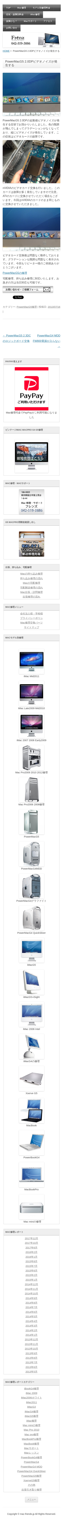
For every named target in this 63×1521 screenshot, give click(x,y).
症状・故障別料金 (15, 14)
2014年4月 (31, 1321)
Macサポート (30, 21)
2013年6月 (31, 1367)
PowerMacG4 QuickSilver (31, 1471)
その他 (31, 1485)
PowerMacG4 (31, 1462)
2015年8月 (31, 1261)
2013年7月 (31, 1362)
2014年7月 (31, 1307)
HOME (6, 51)
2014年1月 (31, 1335)
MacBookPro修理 (31, 1439)
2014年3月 (31, 1325)
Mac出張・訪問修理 (31, 592)
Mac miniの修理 (31, 1425)
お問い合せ (11, 28)
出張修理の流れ (31, 596)
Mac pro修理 (32, 1434)
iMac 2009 (31, 1393)
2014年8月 (31, 1302)
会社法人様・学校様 (31, 613)
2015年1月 (31, 1279)
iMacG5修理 (31, 1416)
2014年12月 (31, 1284)
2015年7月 (31, 1266)
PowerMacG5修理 (27, 307)
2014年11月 (31, 1289)
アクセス (48, 21)
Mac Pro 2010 (31, 1429)
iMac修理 (35, 14)
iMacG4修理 (31, 1411)
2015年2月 (31, 1275)
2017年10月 (31, 1243)
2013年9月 (31, 1353)
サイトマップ (31, 627)
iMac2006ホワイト (31, 1397)
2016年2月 (31, 1252)
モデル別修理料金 (41, 8)
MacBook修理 (31, 1443)
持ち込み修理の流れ (31, 578)
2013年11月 (31, 1344)
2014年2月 (31, 1330)
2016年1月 (31, 1257)
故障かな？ (11, 21)
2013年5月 (31, 1371)
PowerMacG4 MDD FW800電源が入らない (46, 341)
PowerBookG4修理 (31, 1457)
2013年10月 (31, 1348)
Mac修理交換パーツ (31, 622)
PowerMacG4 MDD (31, 1466)
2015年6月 (31, 1270)
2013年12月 (31, 1339)
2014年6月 (31, 1312)
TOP (8, 8)
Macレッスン (31, 1452)
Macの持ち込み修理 (31, 573)
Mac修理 (21, 8)
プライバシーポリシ (31, 618)
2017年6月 (31, 1247)
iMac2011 (31, 1402)
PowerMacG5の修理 (15, 273)
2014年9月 (31, 1298)
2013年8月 (31, 1358)
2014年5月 (31, 1316)
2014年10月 (31, 1293)
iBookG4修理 (31, 1388)
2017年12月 (31, 1238)
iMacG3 (31, 1407)
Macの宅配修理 (31, 583)
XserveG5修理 (32, 1480)
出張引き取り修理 (32, 1489)
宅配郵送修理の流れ (31, 587)
